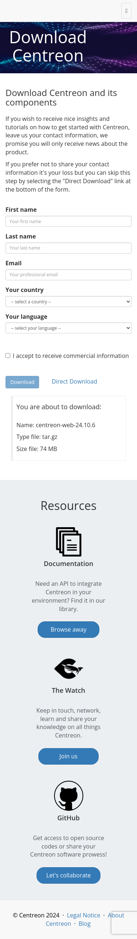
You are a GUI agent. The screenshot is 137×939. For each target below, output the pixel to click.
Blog (85, 924)
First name (21, 210)
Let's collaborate (68, 875)
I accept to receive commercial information (67, 356)
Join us (68, 756)
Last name (20, 236)
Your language (26, 317)
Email (13, 263)
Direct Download (74, 381)
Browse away (69, 629)
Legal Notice (83, 915)
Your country (24, 290)
